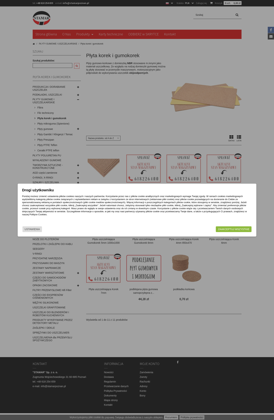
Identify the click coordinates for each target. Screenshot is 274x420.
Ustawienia (64, 229)
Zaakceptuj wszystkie (201, 229)
